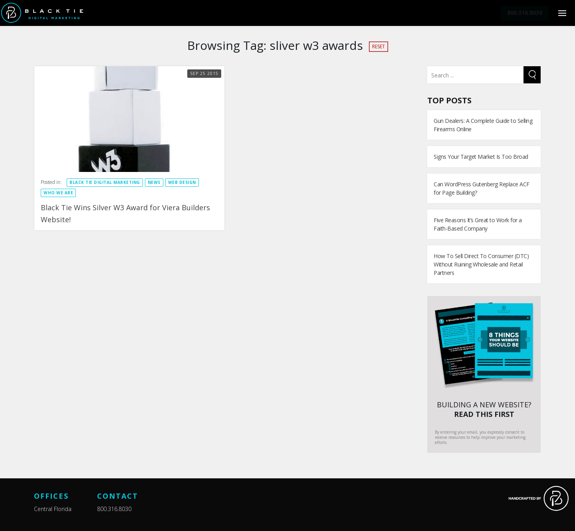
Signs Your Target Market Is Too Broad (481, 156)
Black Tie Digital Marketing (104, 182)
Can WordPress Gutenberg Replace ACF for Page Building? (481, 188)
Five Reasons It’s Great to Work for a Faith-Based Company (478, 224)
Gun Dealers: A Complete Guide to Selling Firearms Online (483, 125)
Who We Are (58, 192)
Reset (378, 46)
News (154, 182)
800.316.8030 (114, 509)
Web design (182, 182)
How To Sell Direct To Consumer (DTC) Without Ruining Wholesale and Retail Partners (481, 264)
